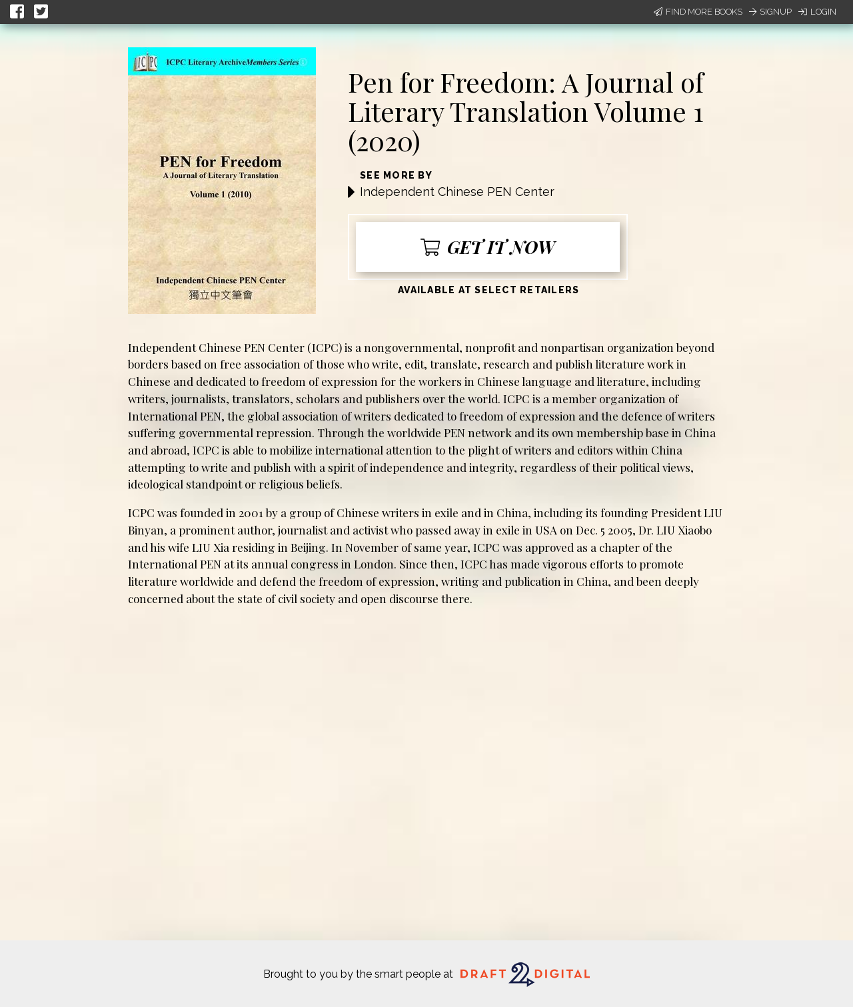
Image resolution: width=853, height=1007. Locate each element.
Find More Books (698, 12)
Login (817, 12)
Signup (770, 12)
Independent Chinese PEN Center (457, 192)
